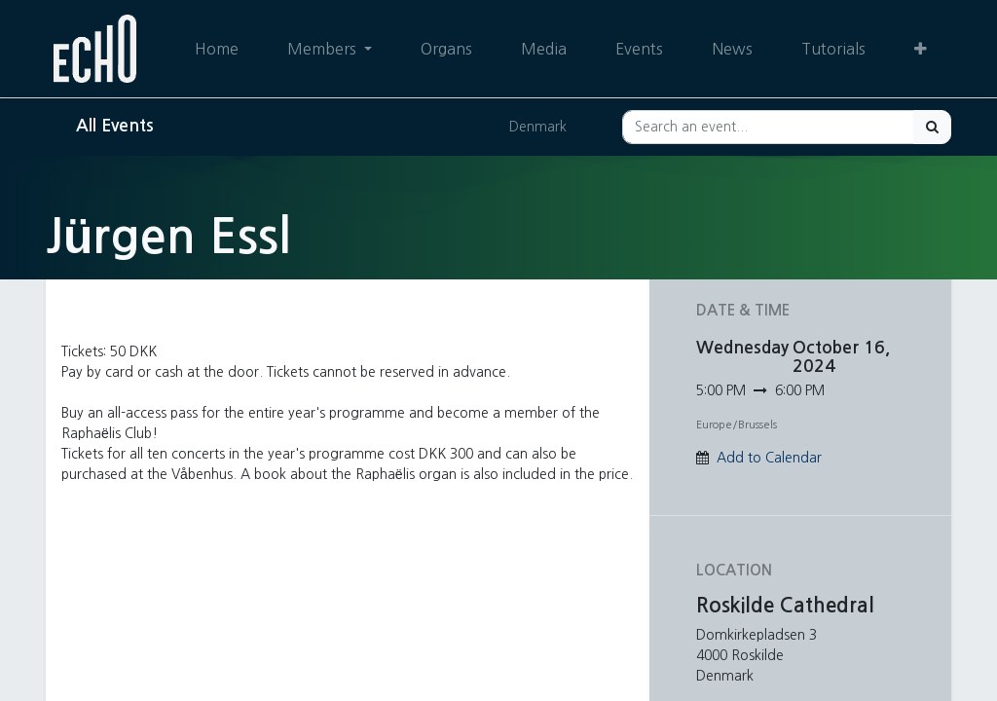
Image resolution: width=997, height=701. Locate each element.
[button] (920, 48)
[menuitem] (216, 48)
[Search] (932, 127)
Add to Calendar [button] (769, 457)
